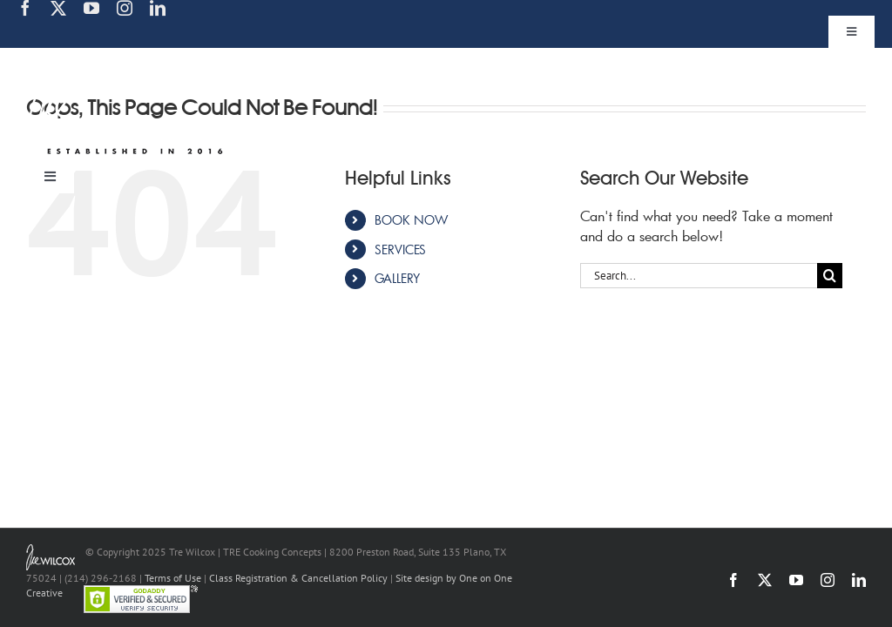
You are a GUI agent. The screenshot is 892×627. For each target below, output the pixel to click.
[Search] (829, 275)
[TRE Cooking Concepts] (128, 59)
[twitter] (58, 8)
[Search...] (698, 275)
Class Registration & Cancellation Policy (298, 577)
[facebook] (25, 8)
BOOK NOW (411, 220)
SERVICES (400, 249)
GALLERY (397, 278)
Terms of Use (173, 577)
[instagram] (124, 8)
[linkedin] (158, 8)
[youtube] (91, 8)
